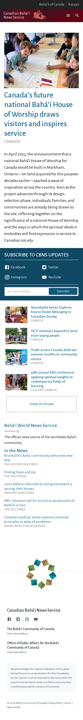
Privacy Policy (55, 703)
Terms (67, 703)
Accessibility (14, 707)
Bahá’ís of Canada (51, 4)
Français (73, 4)
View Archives (42, 404)
